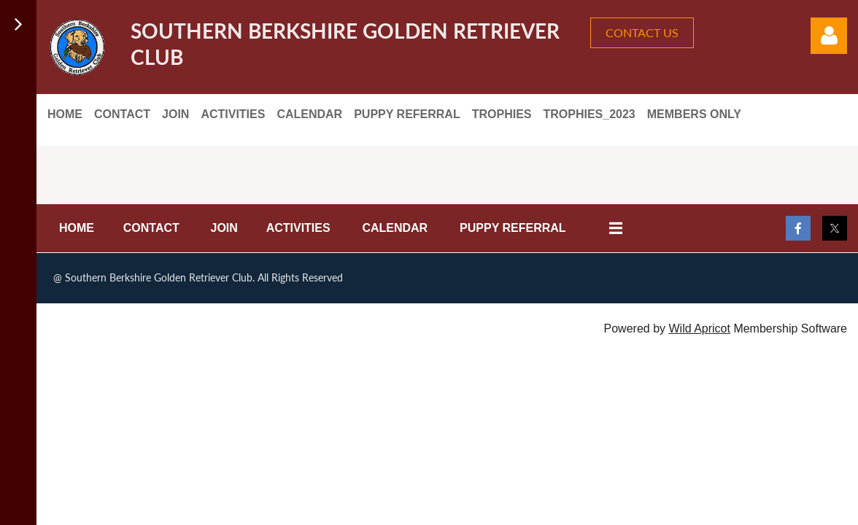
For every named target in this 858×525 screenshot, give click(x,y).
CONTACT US (642, 32)
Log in (829, 36)
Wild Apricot (699, 328)
